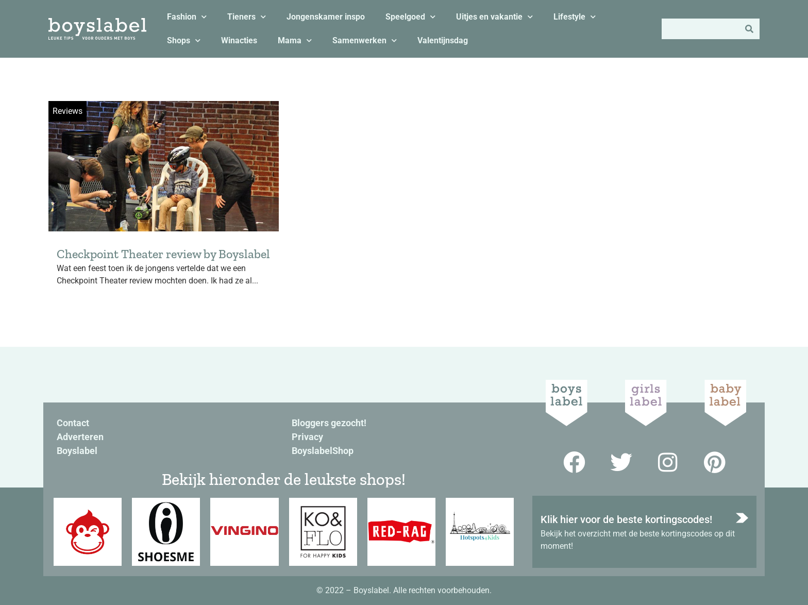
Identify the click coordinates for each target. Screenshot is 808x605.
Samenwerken (364, 40)
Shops (183, 40)
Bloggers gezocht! (329, 422)
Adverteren (80, 436)
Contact (73, 422)
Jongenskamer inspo (326, 17)
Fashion (187, 17)
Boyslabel (77, 450)
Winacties (239, 40)
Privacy (307, 436)
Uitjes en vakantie (494, 17)
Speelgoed (410, 17)
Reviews (67, 111)
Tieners (246, 17)
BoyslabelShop (323, 450)
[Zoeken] (749, 29)
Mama (295, 40)
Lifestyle (574, 17)
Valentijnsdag (442, 40)
